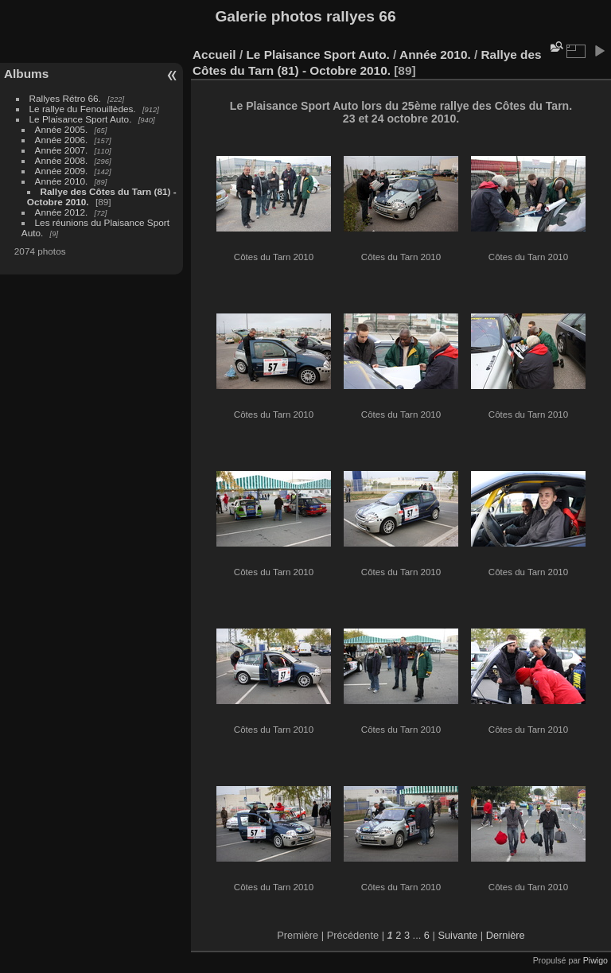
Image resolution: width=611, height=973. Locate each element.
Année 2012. (61, 212)
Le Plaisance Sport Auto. (80, 119)
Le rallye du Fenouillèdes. (82, 108)
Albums (26, 73)
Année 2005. (61, 129)
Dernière (505, 935)
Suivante (457, 935)
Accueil (214, 54)
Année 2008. (61, 160)
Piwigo (595, 960)
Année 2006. (61, 139)
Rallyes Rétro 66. (65, 98)
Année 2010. (61, 181)
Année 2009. (61, 170)
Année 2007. (61, 150)
